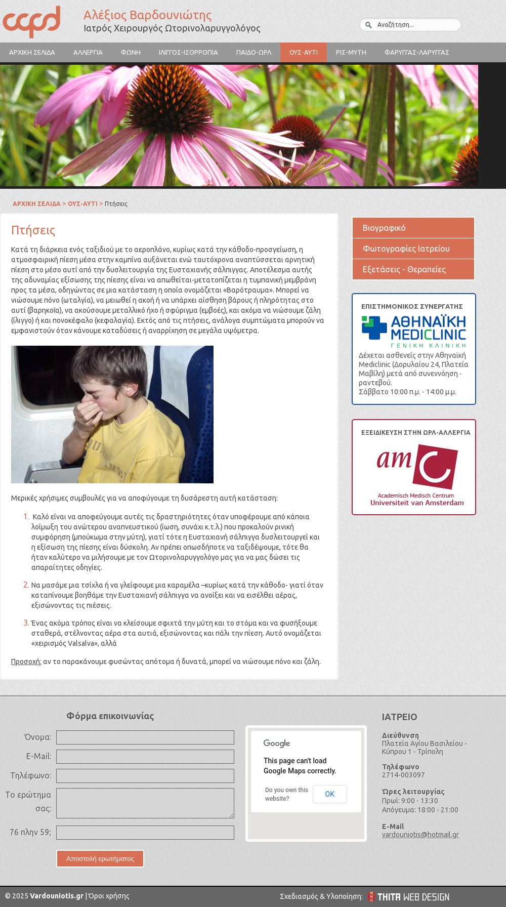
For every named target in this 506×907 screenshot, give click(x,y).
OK (329, 794)
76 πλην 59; (30, 832)
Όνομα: (38, 736)
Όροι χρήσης (108, 896)
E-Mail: (38, 756)
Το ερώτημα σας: (28, 801)
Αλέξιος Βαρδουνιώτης (40, 23)
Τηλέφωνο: (30, 775)
